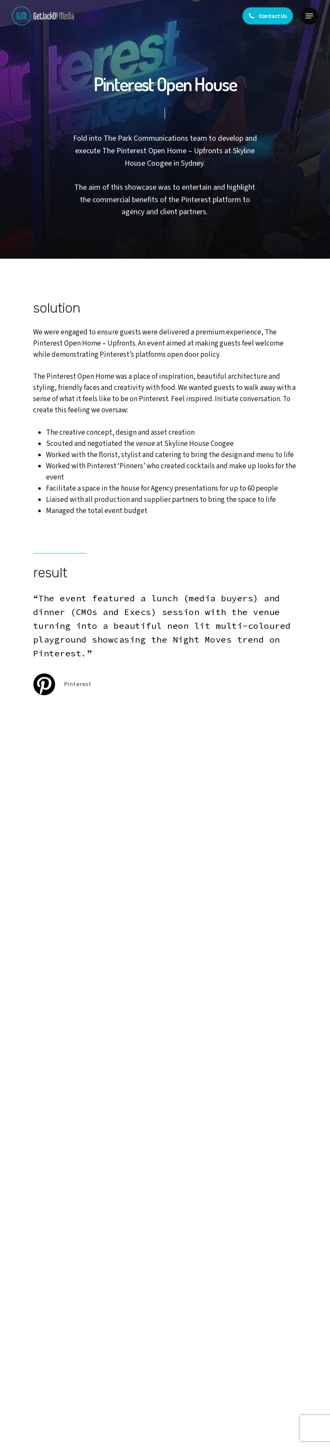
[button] (309, 16)
